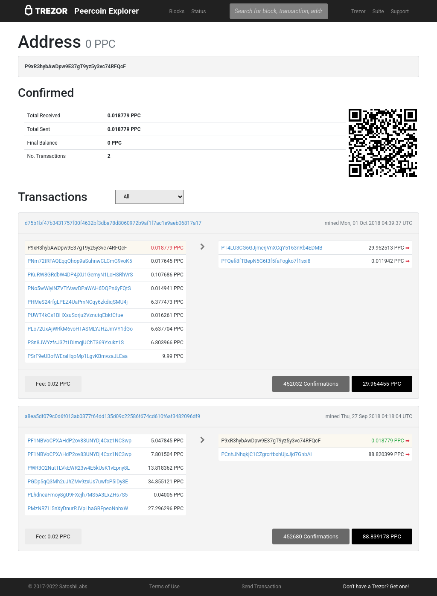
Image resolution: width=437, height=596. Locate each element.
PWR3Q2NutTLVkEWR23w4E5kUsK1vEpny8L (78, 468)
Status (198, 12)
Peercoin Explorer (106, 11)
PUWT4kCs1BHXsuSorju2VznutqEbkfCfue (75, 315)
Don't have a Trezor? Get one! (376, 587)
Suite (378, 12)
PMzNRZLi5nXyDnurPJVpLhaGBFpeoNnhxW (77, 509)
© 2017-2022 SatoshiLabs (57, 587)
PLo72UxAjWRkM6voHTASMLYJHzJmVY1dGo (80, 329)
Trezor (358, 12)
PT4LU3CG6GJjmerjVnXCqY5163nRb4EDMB (271, 248)
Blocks (176, 12)
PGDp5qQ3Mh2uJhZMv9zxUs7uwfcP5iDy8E (77, 482)
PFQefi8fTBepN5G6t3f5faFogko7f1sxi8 (265, 261)
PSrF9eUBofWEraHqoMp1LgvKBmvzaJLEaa (77, 356)
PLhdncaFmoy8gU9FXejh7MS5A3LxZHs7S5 (77, 495)
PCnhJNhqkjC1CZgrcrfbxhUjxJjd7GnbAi (266, 454)
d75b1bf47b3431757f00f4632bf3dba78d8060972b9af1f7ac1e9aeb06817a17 (113, 223)
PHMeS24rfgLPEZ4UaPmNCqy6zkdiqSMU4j (77, 302)
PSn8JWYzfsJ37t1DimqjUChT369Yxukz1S (75, 343)
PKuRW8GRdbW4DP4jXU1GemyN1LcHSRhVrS (80, 275)
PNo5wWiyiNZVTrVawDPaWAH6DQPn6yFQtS (79, 288)
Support (400, 12)
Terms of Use (164, 587)
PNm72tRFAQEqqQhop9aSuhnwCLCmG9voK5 (79, 261)
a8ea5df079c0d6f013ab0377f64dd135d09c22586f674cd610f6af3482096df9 (112, 416)
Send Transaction (261, 587)
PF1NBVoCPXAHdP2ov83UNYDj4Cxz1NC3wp (79, 441)
